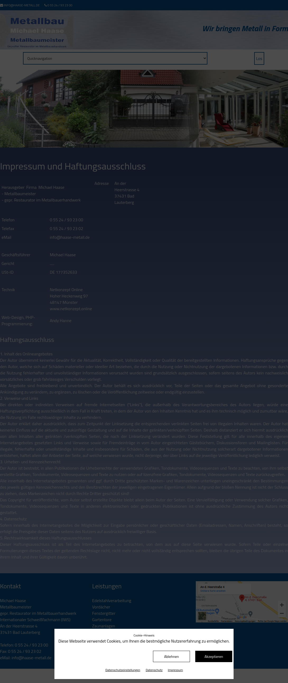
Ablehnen (171, 656)
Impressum (175, 669)
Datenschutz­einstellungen (122, 669)
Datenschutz (154, 669)
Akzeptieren (214, 656)
